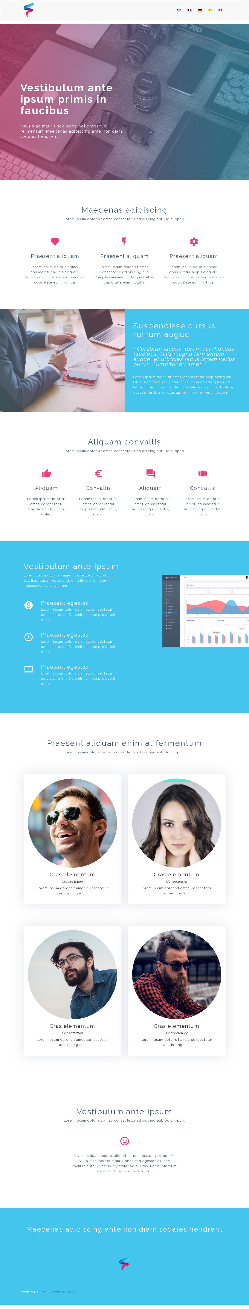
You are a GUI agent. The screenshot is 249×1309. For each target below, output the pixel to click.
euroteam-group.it (59, 1291)
